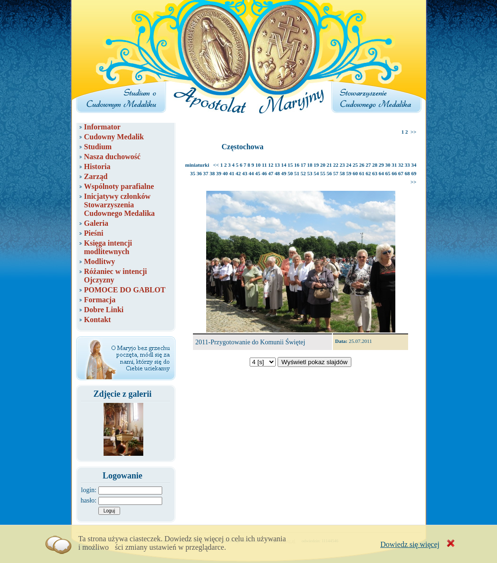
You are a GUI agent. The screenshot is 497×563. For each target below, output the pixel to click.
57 (336, 173)
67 (400, 173)
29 (381, 165)
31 (394, 165)
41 (232, 173)
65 (388, 173)
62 (368, 173)
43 (244, 173)
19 (316, 165)
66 (394, 173)
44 (251, 173)
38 (212, 173)
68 (407, 173)
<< (216, 165)
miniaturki (197, 165)
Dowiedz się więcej (409, 544)
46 (264, 173)
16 (296, 165)
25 (355, 165)
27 (368, 165)
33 (407, 165)
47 (270, 173)
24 (348, 165)
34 (414, 165)
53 (310, 173)
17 (303, 165)
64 (381, 173)
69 (414, 173)
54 (316, 173)
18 (310, 165)
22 (336, 165)
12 (270, 165)
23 (342, 165)
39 (218, 173)
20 (322, 165)
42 (238, 173)
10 (258, 165)
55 (322, 173)
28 (374, 165)
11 (264, 165)
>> (413, 132)
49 (284, 173)
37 (206, 173)
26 (362, 165)
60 (355, 173)
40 (225, 173)
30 (388, 165)
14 (284, 165)
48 (277, 173)
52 (303, 173)
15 (290, 165)
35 (192, 173)
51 (296, 173)
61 (362, 173)
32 (400, 165)
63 (374, 173)
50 (290, 173)
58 (342, 173)
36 (199, 173)
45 (258, 173)
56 (329, 173)
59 (348, 173)
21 (329, 165)
